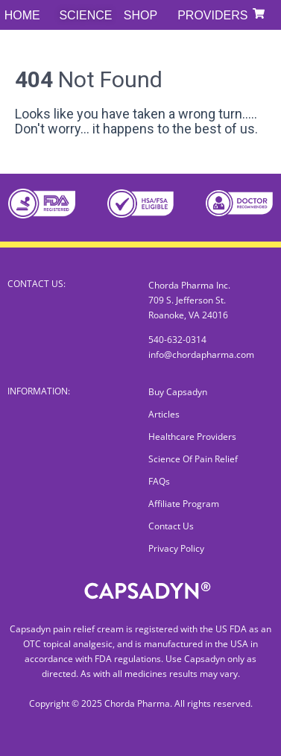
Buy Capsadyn (177, 391)
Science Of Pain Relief (193, 459)
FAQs (159, 481)
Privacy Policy (176, 548)
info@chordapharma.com (201, 354)
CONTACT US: (36, 283)
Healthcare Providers (192, 436)
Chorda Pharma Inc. (189, 285)
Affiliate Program (183, 503)
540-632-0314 (177, 339)
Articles (164, 414)
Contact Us (171, 526)
